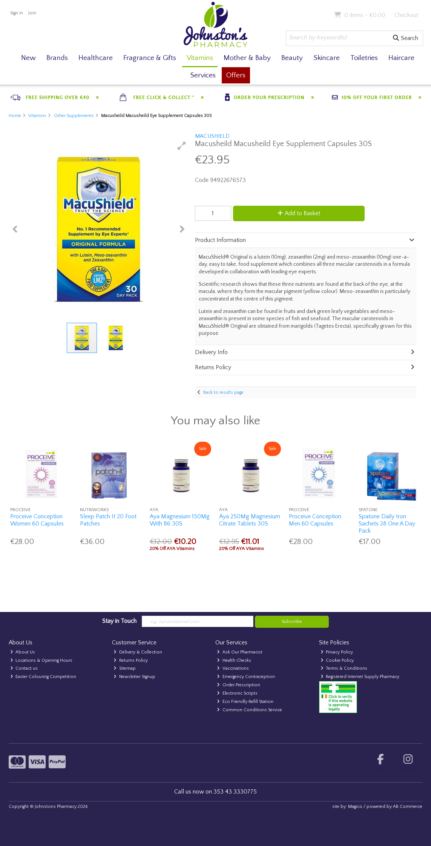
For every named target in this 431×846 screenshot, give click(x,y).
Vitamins (200, 58)
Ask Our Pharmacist (239, 652)
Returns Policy (131, 660)
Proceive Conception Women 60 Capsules (37, 520)
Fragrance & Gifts (149, 58)
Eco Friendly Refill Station (245, 701)
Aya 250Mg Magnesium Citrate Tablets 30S (249, 520)
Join (32, 13)
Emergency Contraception (246, 676)
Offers (235, 75)
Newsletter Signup (134, 676)
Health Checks (234, 660)
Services (203, 75)
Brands (57, 58)
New (28, 58)
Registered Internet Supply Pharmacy (360, 676)
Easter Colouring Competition (43, 676)
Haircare (401, 58)
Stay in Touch (119, 621)
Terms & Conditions (344, 668)
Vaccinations (233, 668)
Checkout (406, 15)
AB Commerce (407, 806)
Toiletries (364, 58)
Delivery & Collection (138, 652)
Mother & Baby (247, 58)
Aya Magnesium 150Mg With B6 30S (180, 520)
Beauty (292, 58)
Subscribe (292, 621)
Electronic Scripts (237, 693)
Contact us (24, 668)
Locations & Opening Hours (41, 660)
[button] (182, 146)
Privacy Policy (337, 652)
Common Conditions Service (249, 709)
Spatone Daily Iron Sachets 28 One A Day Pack (387, 523)
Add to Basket (299, 213)
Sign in (16, 13)
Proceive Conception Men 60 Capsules (315, 520)
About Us (22, 652)
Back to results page (223, 392)
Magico (355, 806)
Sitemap (125, 668)
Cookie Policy (337, 660)
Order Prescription (238, 685)
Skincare (326, 58)
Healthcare (95, 58)
